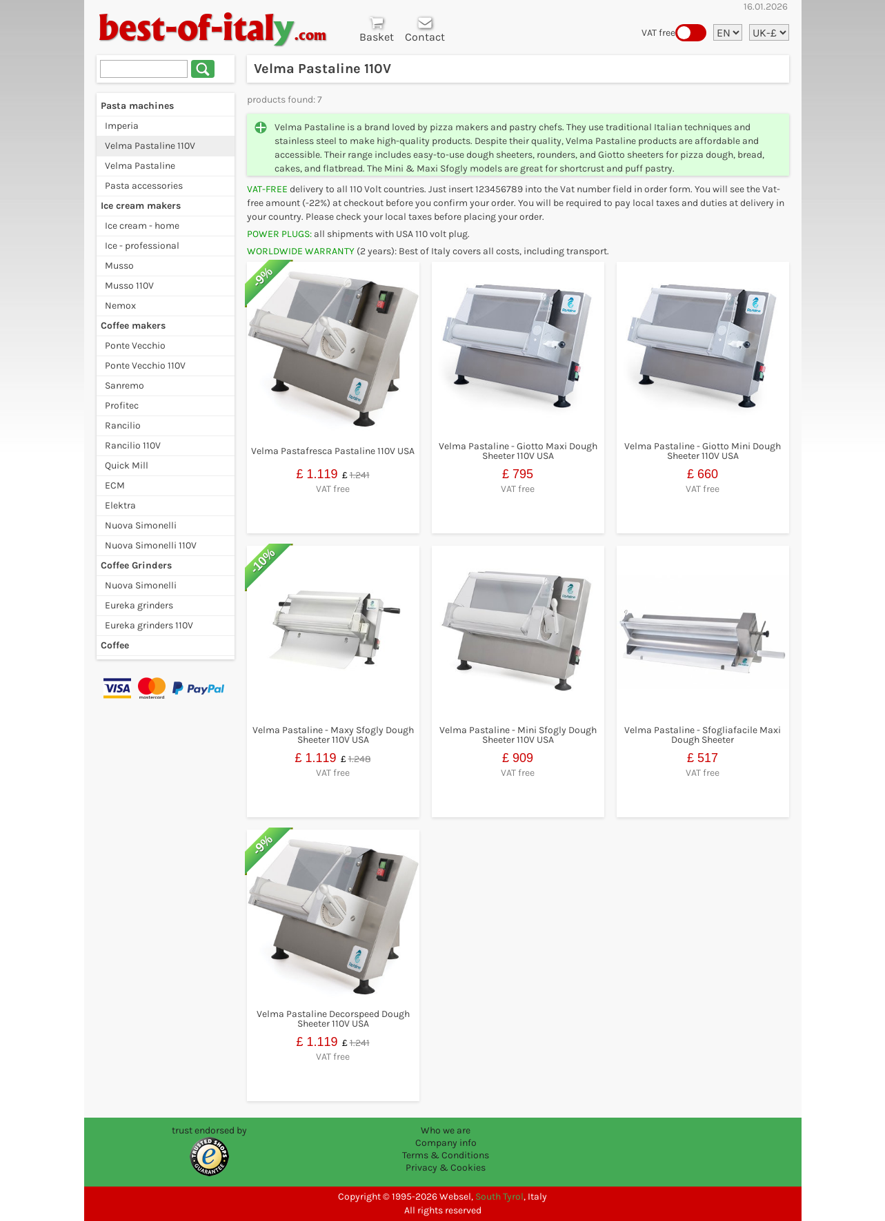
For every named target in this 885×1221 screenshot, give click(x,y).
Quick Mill (126, 465)
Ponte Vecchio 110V (145, 365)
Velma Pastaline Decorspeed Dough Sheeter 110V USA (333, 1018)
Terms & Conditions (445, 1155)
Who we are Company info (446, 1137)
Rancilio (123, 425)
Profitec (122, 405)
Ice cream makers (141, 206)
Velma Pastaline (140, 166)
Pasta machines (137, 106)
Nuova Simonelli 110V (151, 545)
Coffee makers (133, 325)
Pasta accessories (144, 186)
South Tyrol (499, 1196)
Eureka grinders (139, 605)
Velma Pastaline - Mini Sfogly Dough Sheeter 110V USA (518, 735)
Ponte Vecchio (135, 345)
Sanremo (124, 385)
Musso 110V (129, 285)
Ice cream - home (142, 226)
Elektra (120, 505)
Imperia (122, 126)
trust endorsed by (209, 1130)
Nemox (120, 305)
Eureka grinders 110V (149, 625)
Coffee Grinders (136, 565)
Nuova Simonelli (141, 525)
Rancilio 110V (133, 445)
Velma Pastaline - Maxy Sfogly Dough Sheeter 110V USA (333, 735)
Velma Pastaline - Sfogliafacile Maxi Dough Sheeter (702, 735)
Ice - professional (142, 246)
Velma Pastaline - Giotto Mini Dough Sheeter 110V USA (702, 451)
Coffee (115, 645)
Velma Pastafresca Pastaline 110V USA (333, 451)
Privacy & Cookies (446, 1167)
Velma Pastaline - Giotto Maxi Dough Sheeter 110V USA (518, 451)
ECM (115, 485)
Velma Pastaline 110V (150, 146)
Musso (119, 265)
